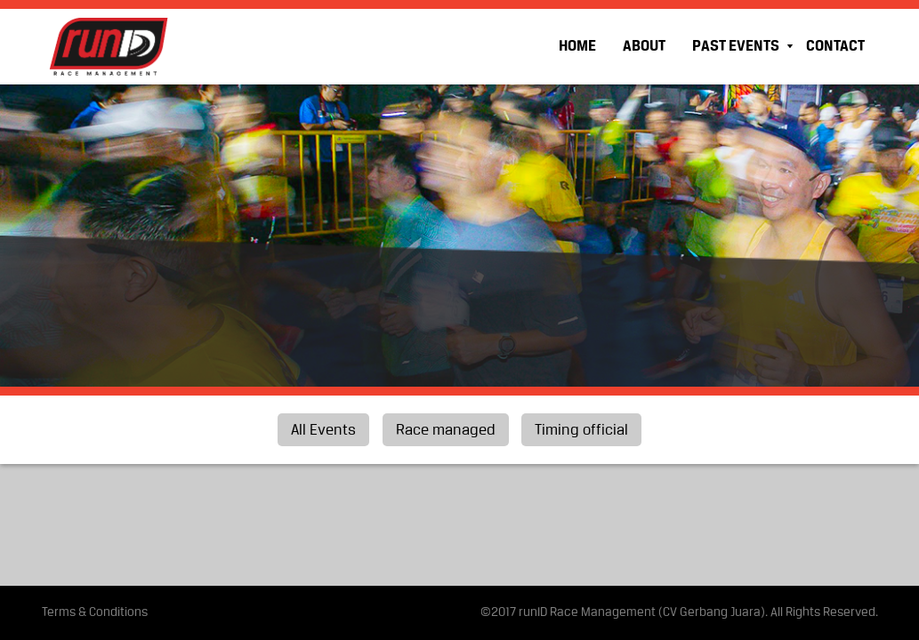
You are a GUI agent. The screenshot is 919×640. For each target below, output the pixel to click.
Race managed (446, 430)
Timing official (581, 430)
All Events (323, 430)
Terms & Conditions (95, 613)
